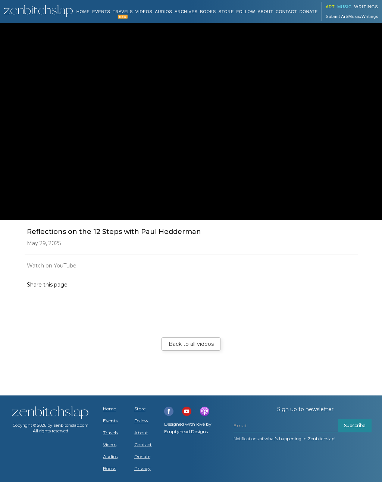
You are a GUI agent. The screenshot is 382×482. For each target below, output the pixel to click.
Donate (142, 456)
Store (226, 11)
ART (330, 6)
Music (344, 6)
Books (109, 468)
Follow (245, 11)
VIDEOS (144, 11)
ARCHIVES (186, 11)
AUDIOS (163, 11)
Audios (110, 456)
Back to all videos (191, 344)
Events (101, 11)
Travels (110, 433)
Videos (109, 444)
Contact (286, 11)
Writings (366, 6)
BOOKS (208, 11)
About (265, 11)
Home (83, 11)
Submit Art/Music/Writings (352, 16)
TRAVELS (123, 11)
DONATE (309, 11)
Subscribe (355, 425)
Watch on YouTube (51, 265)
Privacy (142, 468)
